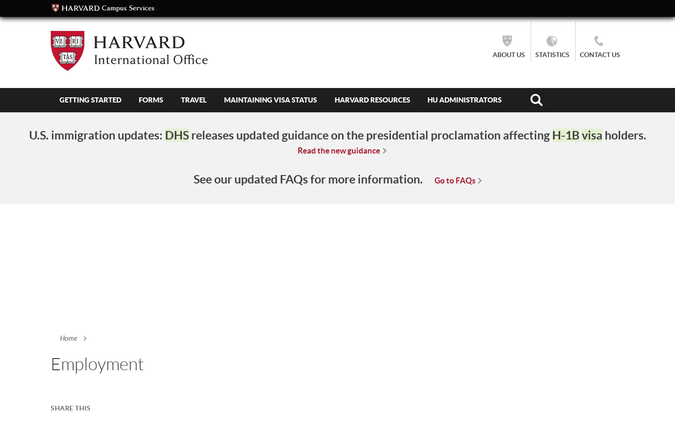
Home (68, 338)
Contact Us (600, 55)
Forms (151, 100)
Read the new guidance (339, 150)
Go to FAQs (455, 180)
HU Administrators (465, 100)
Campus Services (103, 8)
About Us (509, 55)
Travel (194, 100)
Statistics (552, 55)
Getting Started (90, 100)
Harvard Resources (372, 100)
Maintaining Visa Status (270, 100)
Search (536, 100)
